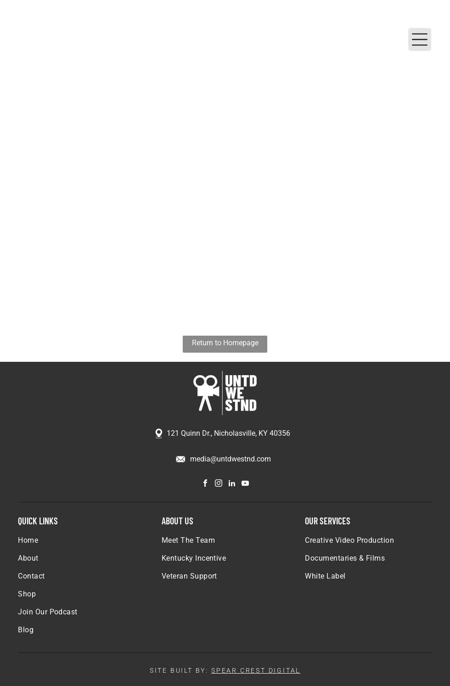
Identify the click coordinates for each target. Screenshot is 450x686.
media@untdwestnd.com (230, 459)
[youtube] (245, 484)
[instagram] (218, 484)
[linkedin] (231, 484)
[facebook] (205, 484)
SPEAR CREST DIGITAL (255, 670)
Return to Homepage (225, 342)
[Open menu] (419, 39)
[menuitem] (81, 545)
